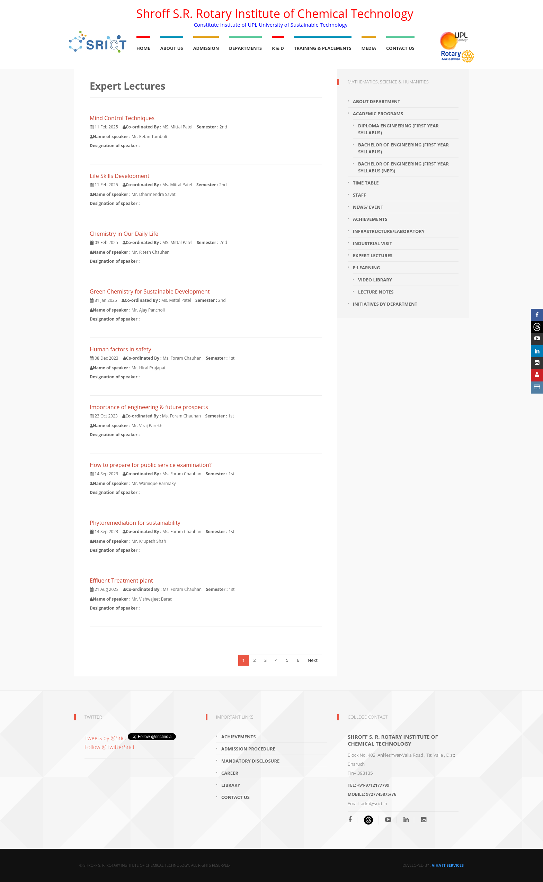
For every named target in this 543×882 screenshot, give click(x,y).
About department (376, 101)
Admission (206, 48)
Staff (359, 195)
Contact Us (400, 48)
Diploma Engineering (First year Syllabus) (398, 129)
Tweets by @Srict (106, 738)
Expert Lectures (372, 255)
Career (229, 773)
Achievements (370, 219)
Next (313, 660)
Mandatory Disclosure (250, 761)
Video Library (375, 280)
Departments (245, 48)
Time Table (366, 183)
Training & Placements (322, 48)
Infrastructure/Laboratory (389, 231)
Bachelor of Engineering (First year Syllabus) (403, 148)
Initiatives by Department (385, 304)
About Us (171, 48)
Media (369, 48)
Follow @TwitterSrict (109, 747)
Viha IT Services (448, 865)
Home (143, 48)
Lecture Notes (375, 292)
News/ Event (368, 207)
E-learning (366, 267)
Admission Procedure (248, 749)
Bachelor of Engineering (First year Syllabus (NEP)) (403, 167)
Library (230, 785)
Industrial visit (372, 243)
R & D (278, 48)
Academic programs (378, 113)
